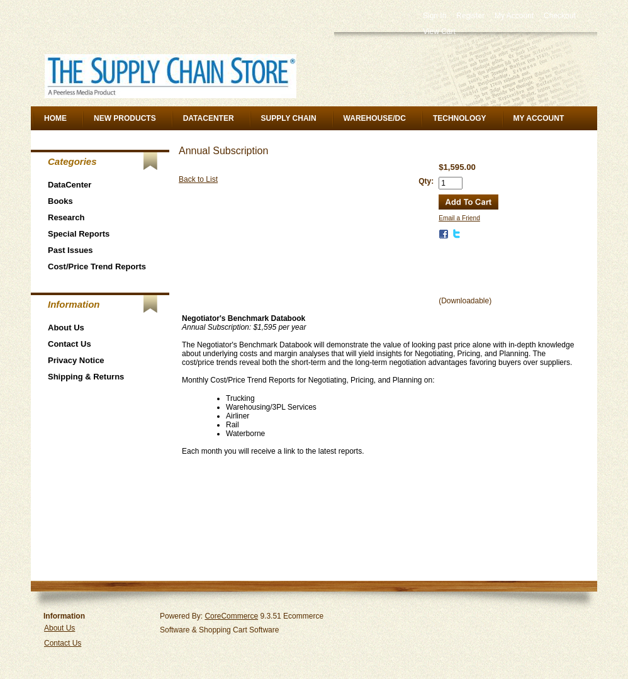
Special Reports (78, 233)
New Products (125, 118)
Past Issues (70, 250)
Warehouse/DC (375, 118)
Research (66, 217)
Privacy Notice (76, 360)
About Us (66, 327)
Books (60, 201)
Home (55, 118)
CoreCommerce (231, 616)
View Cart (439, 31)
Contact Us (69, 344)
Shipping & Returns (86, 376)
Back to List (198, 179)
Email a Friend (459, 218)
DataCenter (208, 118)
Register (470, 15)
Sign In (434, 15)
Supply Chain (289, 118)
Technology (459, 118)
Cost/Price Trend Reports (97, 266)
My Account (514, 15)
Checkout (560, 15)
